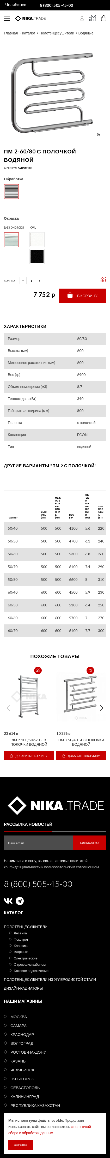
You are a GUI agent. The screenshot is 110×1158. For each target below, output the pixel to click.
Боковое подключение (31, 971)
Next (101, 708)
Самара (18, 1025)
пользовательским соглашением (71, 867)
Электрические (26, 958)
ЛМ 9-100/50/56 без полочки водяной (28, 742)
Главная (11, 33)
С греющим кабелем (30, 964)
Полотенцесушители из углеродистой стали (50, 979)
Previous (8, 708)
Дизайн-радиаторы (23, 988)
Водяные (86, 33)
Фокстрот (21, 939)
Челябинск (22, 1069)
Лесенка (20, 933)
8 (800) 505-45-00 (38, 884)
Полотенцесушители (56, 33)
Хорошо (20, 1145)
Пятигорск (22, 1078)
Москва (18, 1016)
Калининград (24, 1096)
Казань (18, 1061)
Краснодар (22, 1034)
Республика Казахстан (35, 1105)
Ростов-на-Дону (28, 1052)
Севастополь (25, 1087)
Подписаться (89, 842)
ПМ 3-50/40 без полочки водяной (81, 742)
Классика (21, 946)
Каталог (28, 33)
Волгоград (21, 1043)
